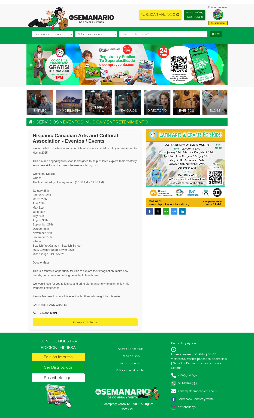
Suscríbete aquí (58, 377)
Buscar (216, 34)
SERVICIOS (48, 122)
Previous (31, 65)
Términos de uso (130, 363)
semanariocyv (187, 407)
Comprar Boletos (85, 322)
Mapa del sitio (131, 356)
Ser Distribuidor (58, 367)
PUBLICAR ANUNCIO (159, 15)
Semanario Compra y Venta (196, 399)
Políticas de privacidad (130, 370)
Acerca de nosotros (130, 349)
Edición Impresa (58, 357)
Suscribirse (218, 23)
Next (223, 65)
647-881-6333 (187, 383)
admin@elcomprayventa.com (197, 391)
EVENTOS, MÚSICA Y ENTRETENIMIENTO (105, 122)
